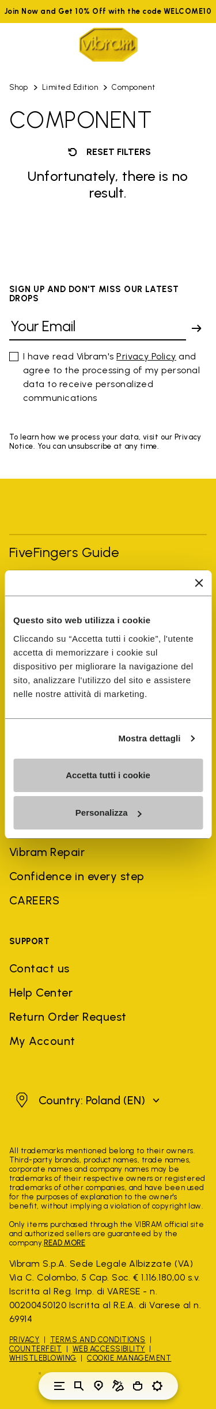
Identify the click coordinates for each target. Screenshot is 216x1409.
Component (133, 87)
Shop (18, 87)
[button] (86, 1100)
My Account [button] (42, 1041)
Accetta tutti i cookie (108, 775)
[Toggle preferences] (157, 1386)
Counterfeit (35, 1348)
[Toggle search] (79, 1386)
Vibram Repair (47, 852)
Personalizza (108, 812)
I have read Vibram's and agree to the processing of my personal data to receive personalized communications (111, 377)
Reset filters (108, 152)
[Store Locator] (98, 1386)
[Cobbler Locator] (118, 1386)
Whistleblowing (43, 1358)
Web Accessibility (109, 1348)
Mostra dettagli (149, 738)
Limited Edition (70, 87)
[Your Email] (97, 328)
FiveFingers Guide (66, 552)
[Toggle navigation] (59, 1386)
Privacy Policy (146, 356)
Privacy (24, 1339)
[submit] (196, 328)
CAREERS (34, 900)
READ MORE (64, 1242)
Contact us (39, 968)
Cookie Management (129, 1358)
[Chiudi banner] (199, 583)
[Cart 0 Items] (138, 1386)
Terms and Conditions (98, 1339)
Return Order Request (68, 1017)
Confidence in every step (77, 876)
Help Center (41, 992)
